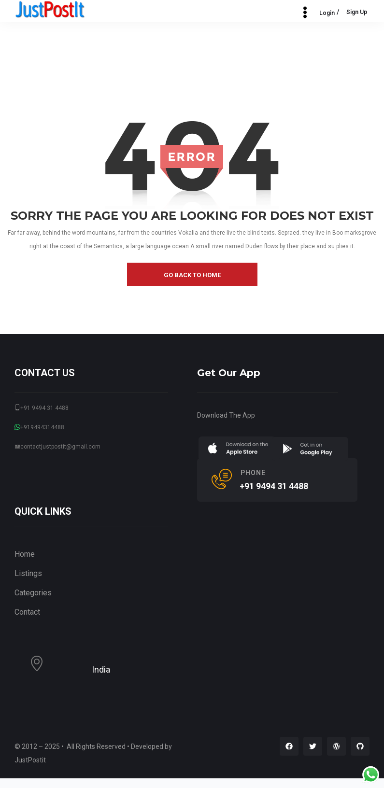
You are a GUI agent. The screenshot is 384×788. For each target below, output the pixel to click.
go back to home (192, 275)
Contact (27, 612)
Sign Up (356, 12)
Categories (33, 592)
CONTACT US (44, 373)
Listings (28, 573)
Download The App (226, 415)
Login (327, 13)
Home (24, 554)
